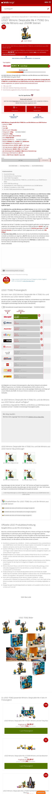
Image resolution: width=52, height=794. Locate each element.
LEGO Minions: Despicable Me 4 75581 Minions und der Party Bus (26, 721)
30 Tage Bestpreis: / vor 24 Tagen (15, 149)
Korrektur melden (20, 132)
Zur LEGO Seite (13, 166)
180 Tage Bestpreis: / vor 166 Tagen (16, 147)
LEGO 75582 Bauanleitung (11, 183)
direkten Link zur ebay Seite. (36, 417)
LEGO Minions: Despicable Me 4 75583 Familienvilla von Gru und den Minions (26, 792)
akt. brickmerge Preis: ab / (19, 151)
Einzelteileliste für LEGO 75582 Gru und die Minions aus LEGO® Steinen (23, 185)
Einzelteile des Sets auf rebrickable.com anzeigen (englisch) (19, 512)
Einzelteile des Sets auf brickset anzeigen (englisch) (16, 515)
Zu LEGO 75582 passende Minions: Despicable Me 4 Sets (19, 189)
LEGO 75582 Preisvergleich (11, 178)
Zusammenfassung (9, 174)
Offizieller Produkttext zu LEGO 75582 (14, 187)
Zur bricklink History (37, 166)
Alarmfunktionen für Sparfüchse (12, 176)
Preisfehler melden (39, 307)
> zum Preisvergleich (26, 731)
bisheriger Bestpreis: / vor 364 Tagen (16, 145)
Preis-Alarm (15, 101)
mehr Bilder (26, 41)
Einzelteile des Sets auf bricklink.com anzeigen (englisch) (18, 508)
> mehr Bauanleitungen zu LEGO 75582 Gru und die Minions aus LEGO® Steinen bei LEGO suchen (26, 493)
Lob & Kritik (40, 792)
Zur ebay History (24, 166)
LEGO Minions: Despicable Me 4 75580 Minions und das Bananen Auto (26, 757)
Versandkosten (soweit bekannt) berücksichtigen (18, 307)
